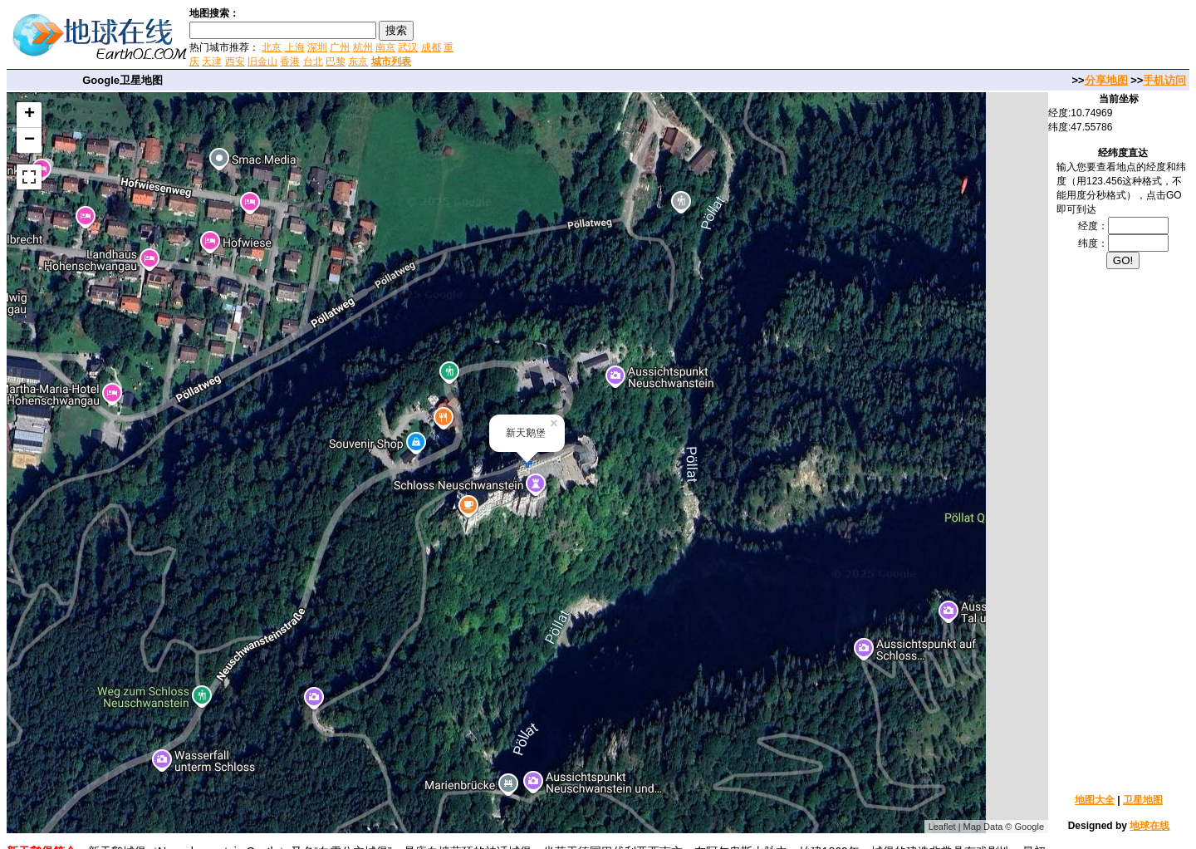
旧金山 (262, 61)
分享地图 (1106, 80)
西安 (235, 61)
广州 (340, 47)
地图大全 (1095, 800)
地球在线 (1149, 826)
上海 (295, 47)
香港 (290, 61)
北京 (272, 47)
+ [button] (29, 114)
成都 (431, 47)
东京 (358, 61)
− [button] (29, 140)
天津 (212, 61)
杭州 (363, 47)
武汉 (408, 47)
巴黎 (336, 61)
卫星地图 (1143, 800)
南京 (385, 47)
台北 (313, 61)
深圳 (317, 47)
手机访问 (1164, 80)
